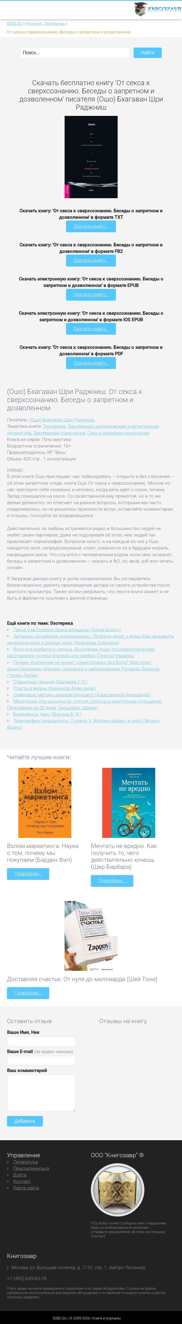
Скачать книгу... (91, 226)
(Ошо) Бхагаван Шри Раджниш (62, 418)
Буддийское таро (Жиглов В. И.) (47, 713)
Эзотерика (54, 425)
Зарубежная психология (59, 431)
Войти (19, 1173)
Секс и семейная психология (118, 431)
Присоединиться (31, 1166)
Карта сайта (26, 1186)
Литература (25, 1160)
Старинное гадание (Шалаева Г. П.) (50, 680)
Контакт (22, 1179)
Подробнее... (27, 872)
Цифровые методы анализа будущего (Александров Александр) (82, 693)
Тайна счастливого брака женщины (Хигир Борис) (67, 628)
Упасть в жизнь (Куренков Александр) (54, 687)
